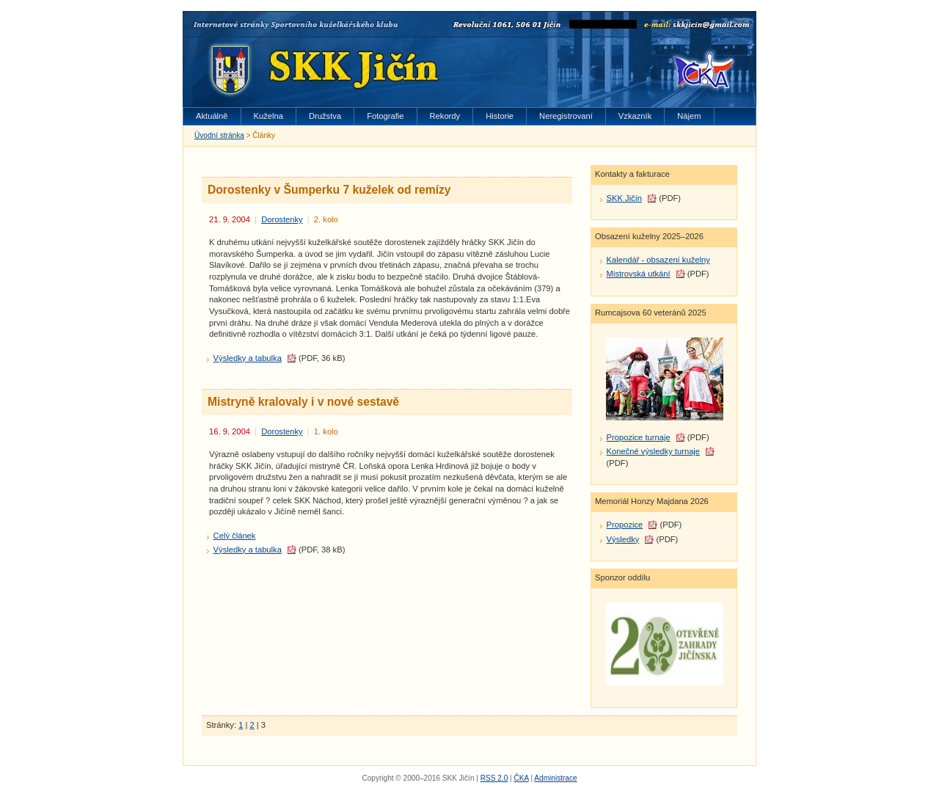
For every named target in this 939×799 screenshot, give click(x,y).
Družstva (325, 116)
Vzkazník (634, 116)
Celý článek (234, 535)
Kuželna (268, 116)
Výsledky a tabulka (247, 358)
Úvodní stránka (219, 135)
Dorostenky (282, 219)
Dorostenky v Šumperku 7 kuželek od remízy (329, 189)
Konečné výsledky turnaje (654, 451)
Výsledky (623, 539)
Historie (500, 116)
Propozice (625, 524)
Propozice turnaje (639, 437)
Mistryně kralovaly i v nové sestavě (303, 401)
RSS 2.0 (494, 778)
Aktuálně (212, 116)
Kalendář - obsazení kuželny (658, 259)
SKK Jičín (625, 198)
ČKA (521, 778)
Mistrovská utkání (639, 273)
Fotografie (385, 116)
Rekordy (445, 116)
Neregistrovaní (566, 116)
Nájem (689, 116)
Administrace (555, 778)
